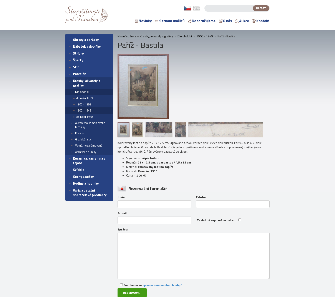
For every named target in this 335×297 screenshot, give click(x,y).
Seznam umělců (169, 20)
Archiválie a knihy (85, 152)
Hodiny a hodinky (86, 183)
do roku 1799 (84, 98)
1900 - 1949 (83, 110)
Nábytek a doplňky (87, 46)
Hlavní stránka (127, 36)
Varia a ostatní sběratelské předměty (90, 192)
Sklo (76, 67)
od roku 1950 (84, 117)
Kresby (79, 133)
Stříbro (78, 53)
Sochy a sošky (83, 176)
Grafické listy (83, 139)
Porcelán (79, 73)
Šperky (78, 60)
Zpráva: (123, 229)
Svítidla (78, 169)
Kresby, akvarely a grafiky (86, 83)
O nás (225, 20)
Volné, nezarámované (88, 145)
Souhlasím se (151, 285)
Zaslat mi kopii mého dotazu (216, 220)
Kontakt (261, 20)
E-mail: (123, 213)
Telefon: (201, 197)
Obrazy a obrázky (86, 39)
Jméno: (122, 197)
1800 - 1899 (83, 104)
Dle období (82, 92)
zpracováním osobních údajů (162, 285)
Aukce (242, 20)
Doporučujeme (202, 20)
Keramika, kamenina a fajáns (89, 160)
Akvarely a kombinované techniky (90, 125)
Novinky (143, 20)
